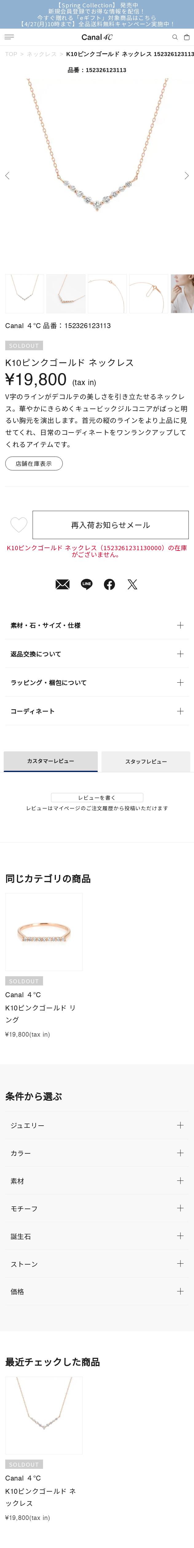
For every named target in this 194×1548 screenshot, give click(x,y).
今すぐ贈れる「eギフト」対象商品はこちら (97, 17)
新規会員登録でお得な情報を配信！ (97, 11)
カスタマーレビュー (50, 761)
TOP (11, 54)
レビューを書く (97, 797)
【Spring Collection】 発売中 (96, 5)
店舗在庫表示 (34, 463)
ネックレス (42, 54)
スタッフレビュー (146, 761)
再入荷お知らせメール (110, 524)
